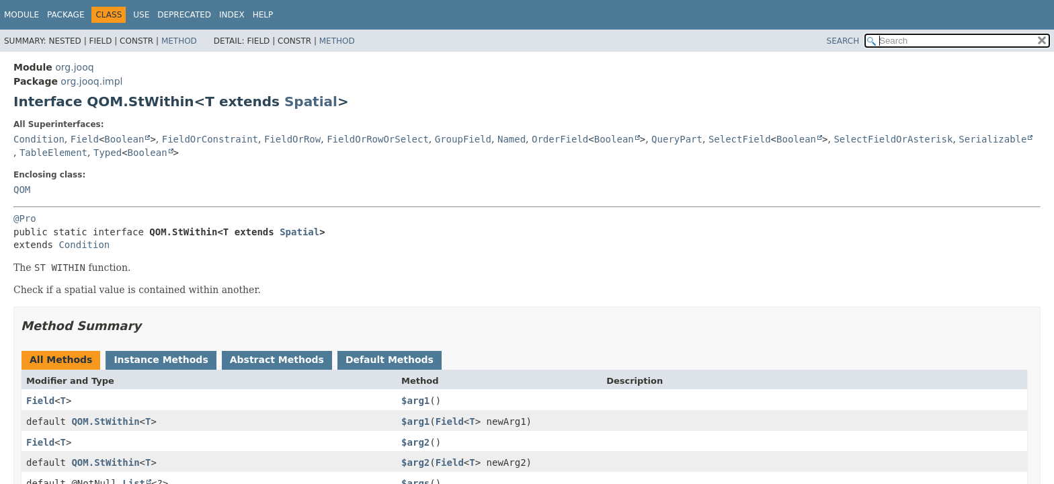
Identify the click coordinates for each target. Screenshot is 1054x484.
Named (511, 139)
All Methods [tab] (61, 359)
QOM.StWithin (105, 421)
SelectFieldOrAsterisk (893, 139)
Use (141, 14)
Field (85, 139)
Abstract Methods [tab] (277, 359)
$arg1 (415, 400)
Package (65, 14)
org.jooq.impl (91, 81)
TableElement (53, 152)
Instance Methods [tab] (161, 359)
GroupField (463, 139)
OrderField (560, 139)
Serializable (992, 139)
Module (21, 14)
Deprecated (184, 14)
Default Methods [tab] (390, 359)
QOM (21, 189)
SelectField (739, 139)
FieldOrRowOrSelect (378, 139)
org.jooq (74, 67)
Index (232, 14)
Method (179, 41)
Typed (107, 152)
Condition (39, 139)
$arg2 (415, 442)
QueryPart (676, 139)
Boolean (124, 139)
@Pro (24, 218)
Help (263, 14)
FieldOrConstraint (210, 139)
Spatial (310, 101)
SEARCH (843, 41)
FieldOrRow (292, 139)
